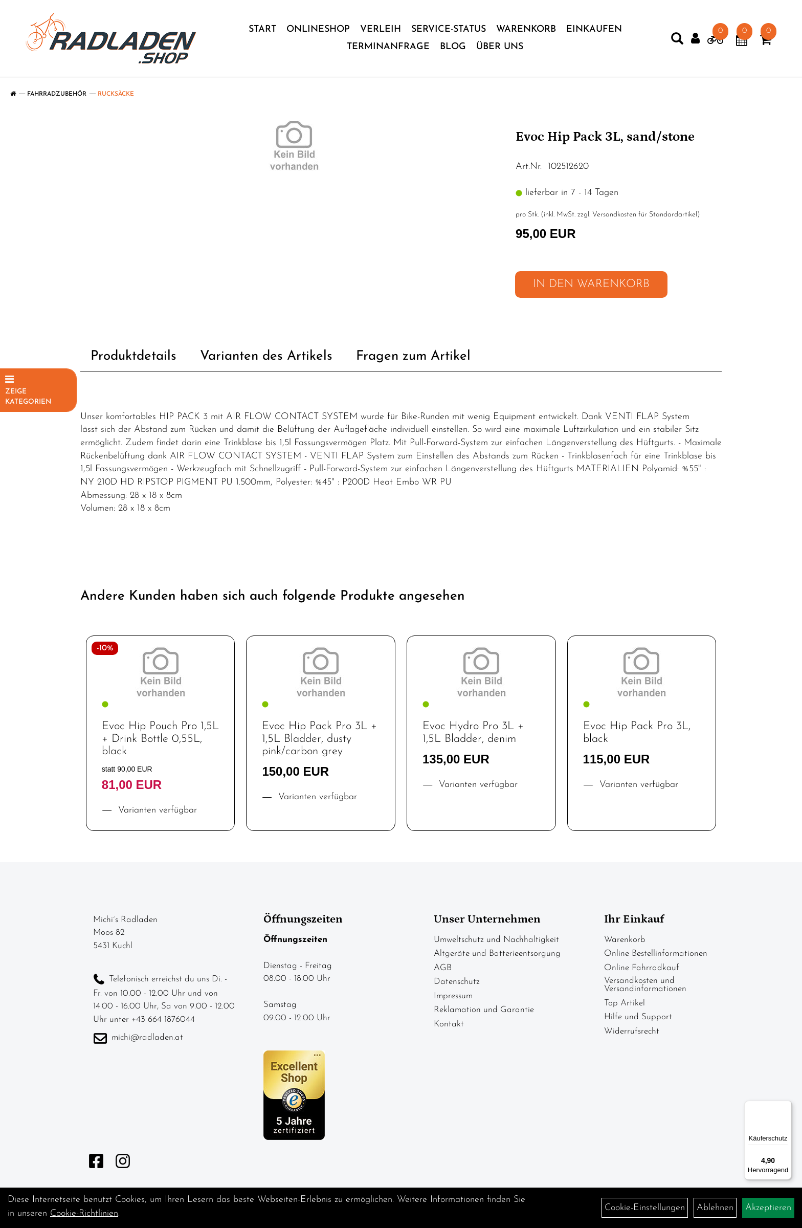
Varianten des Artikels (266, 356)
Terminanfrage (388, 47)
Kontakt (449, 1024)
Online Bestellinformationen (655, 953)
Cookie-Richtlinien (84, 1213)
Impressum (453, 996)
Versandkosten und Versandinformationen (645, 984)
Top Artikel (624, 1003)
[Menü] (785, 1107)
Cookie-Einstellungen (645, 1208)
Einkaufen (594, 29)
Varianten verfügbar (156, 810)
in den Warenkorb (591, 284)
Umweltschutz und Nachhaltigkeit (496, 939)
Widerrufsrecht (631, 1031)
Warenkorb (526, 29)
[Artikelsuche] (677, 41)
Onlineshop (318, 29)
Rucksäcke (116, 94)
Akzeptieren (768, 1208)
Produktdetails (133, 356)
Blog (453, 47)
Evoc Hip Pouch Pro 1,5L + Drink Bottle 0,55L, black (160, 738)
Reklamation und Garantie (484, 1009)
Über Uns (499, 47)
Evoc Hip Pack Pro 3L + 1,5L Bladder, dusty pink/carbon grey (319, 738)
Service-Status (448, 29)
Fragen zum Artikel (413, 356)
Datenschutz (457, 981)
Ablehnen (715, 1208)
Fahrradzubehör (56, 94)
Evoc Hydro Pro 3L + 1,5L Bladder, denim (473, 732)
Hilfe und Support (638, 1017)
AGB (443, 967)
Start (262, 29)
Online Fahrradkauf (641, 967)
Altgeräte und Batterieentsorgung (497, 953)
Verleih (380, 29)
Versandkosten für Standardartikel (644, 214)
